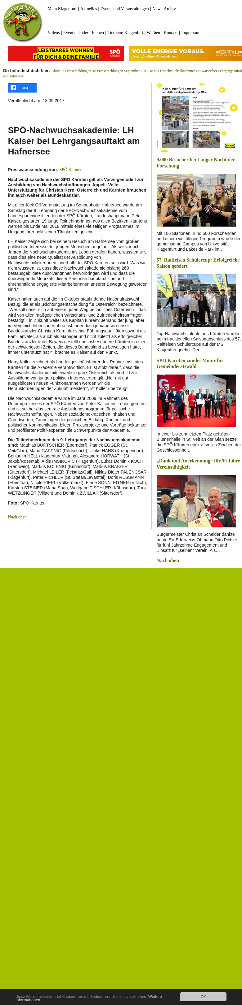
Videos (54, 32)
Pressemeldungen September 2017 (122, 71)
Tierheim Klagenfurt (125, 32)
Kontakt (170, 32)
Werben (153, 32)
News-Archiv (164, 8)
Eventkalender (75, 32)
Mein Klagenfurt (62, 8)
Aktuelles (88, 8)
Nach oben (17, 517)
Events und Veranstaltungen (125, 8)
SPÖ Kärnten (70, 169)
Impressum (190, 32)
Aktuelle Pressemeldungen (71, 71)
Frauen (98, 32)
